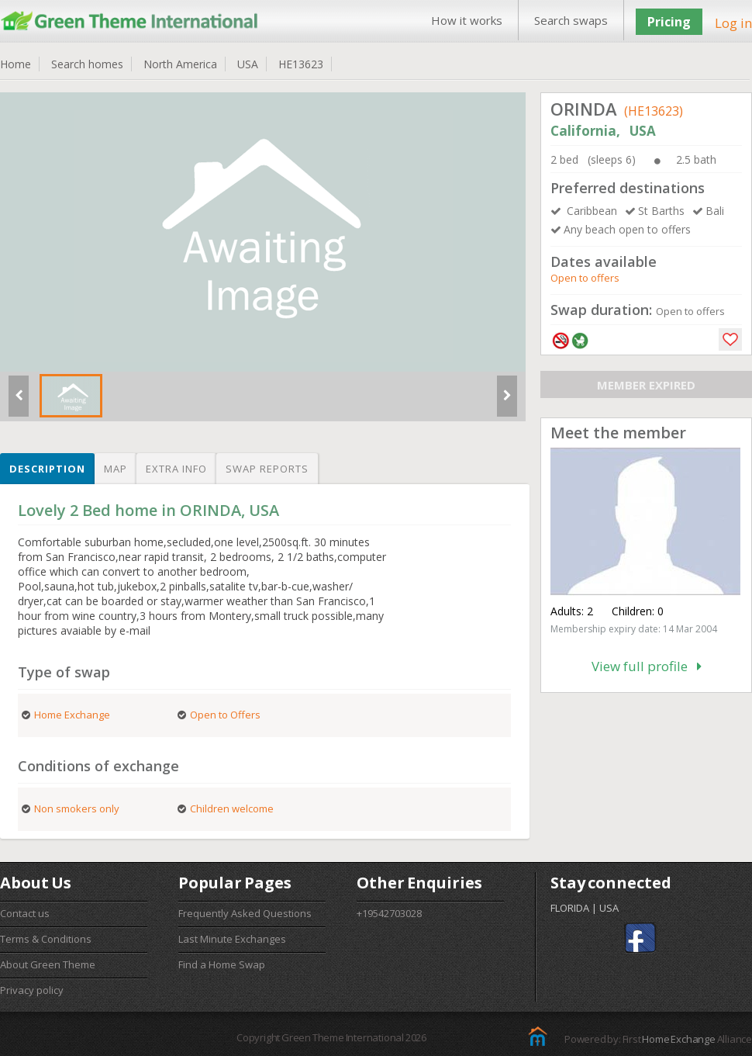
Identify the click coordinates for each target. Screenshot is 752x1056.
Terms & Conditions (45, 939)
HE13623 (300, 64)
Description (47, 469)
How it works (466, 20)
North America (180, 64)
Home (15, 64)
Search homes (87, 64)
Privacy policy (32, 990)
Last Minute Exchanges (232, 939)
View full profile (647, 666)
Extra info (176, 469)
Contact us (25, 913)
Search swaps (571, 20)
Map (115, 469)
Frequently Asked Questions (245, 913)
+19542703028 (389, 913)
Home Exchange (678, 1039)
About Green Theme (47, 964)
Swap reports (267, 469)
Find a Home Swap (221, 964)
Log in (733, 23)
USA (247, 64)
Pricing (669, 21)
